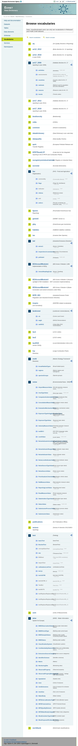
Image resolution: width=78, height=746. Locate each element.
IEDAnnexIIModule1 (40, 264)
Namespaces (8, 47)
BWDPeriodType (43, 631)
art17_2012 (37, 101)
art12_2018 (37, 55)
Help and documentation (12, 20)
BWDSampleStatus (44, 635)
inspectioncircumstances (45, 252)
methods (41, 85)
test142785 (41, 575)
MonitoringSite (43, 665)
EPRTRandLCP (39, 152)
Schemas (7, 35)
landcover (37, 311)
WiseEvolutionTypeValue (45, 716)
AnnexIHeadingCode (45, 271)
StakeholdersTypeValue (45, 498)
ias (34, 235)
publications (38, 522)
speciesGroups (43, 375)
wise (34, 618)
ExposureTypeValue (44, 420)
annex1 (40, 246)
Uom (39, 683)
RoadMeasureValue (44, 493)
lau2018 (36, 343)
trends (40, 94)
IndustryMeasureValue (45, 426)
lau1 (34, 332)
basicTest (41, 540)
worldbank (37, 728)
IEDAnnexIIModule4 (40, 287)
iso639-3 (41, 431)
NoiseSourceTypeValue (45, 465)
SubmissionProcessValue (45, 508)
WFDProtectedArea (44, 704)
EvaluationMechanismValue (45, 408)
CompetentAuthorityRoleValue (45, 397)
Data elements (9, 32)
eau (39, 553)
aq (34, 44)
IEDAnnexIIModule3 (40, 279)
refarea (40, 193)
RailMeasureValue (44, 482)
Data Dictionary (20, 16)
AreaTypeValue (43, 393)
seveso (35, 527)
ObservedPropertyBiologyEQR (45, 674)
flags (40, 183)
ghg (34, 224)
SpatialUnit (41, 679)
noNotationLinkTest (44, 567)
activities (41, 70)
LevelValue (41, 437)
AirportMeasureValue (45, 387)
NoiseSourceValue (44, 471)
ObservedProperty (44, 669)
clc (39, 316)
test (34, 535)
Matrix (40, 661)
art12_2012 (37, 49)
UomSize (41, 692)
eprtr (34, 144)
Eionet (12, 16)
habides (36, 230)
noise (35, 382)
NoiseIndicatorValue (44, 454)
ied (34, 241)
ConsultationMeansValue (45, 402)
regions (40, 370)
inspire (35, 303)
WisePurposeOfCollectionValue (45, 720)
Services (7, 43)
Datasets (7, 24)
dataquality (37, 139)
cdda (34, 122)
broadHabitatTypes (44, 366)
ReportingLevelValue (45, 487)
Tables (6, 28)
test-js (40, 571)
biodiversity (37, 116)
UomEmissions (43, 687)
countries (41, 80)
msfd (35, 359)
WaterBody (41, 696)
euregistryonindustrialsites (42, 160)
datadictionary (38, 133)
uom (34, 613)
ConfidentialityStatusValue (45, 648)
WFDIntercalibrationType (45, 700)
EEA (12, 1)
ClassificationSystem (45, 644)
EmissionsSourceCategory (45, 653)
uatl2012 (41, 324)
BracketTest (42, 544)
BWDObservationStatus (45, 626)
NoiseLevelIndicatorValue (45, 460)
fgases (35, 211)
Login (57, 1)
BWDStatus (42, 640)
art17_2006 (37, 63)
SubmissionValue (44, 514)
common (36, 128)
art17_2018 (37, 109)
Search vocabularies (34, 37)
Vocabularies (8, 39)
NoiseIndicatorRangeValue (45, 449)
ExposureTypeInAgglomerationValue (45, 413)
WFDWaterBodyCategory (45, 712)
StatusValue (42, 504)
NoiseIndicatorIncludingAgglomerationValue (45, 441)
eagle (40, 320)
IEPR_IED (36, 295)
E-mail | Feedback (10, 740)
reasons (41, 90)
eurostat (36, 166)
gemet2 (35, 219)
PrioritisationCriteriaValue (45, 476)
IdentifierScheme (43, 657)
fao (34, 171)
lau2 (34, 337)
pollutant (41, 257)
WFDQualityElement (44, 708)
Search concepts (50, 37)
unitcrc (40, 203)
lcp (34, 351)
